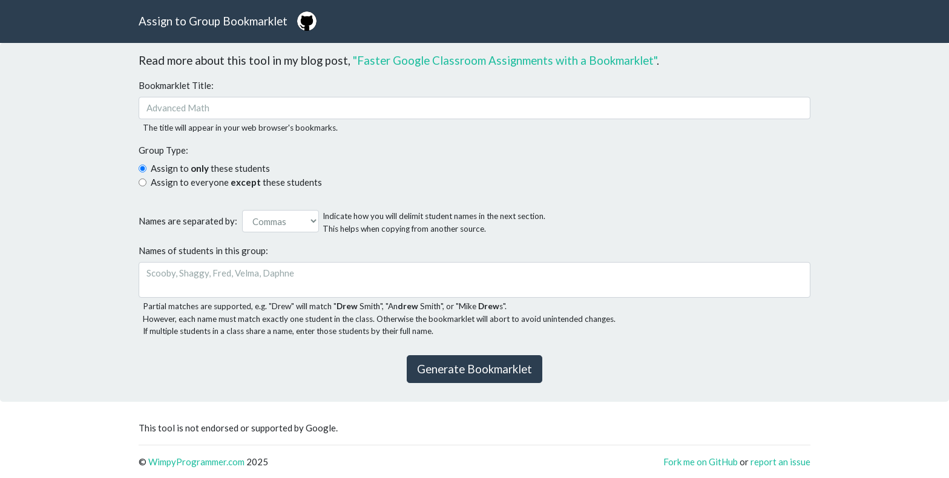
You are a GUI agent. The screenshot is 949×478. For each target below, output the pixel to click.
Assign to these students (210, 168)
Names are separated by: (188, 220)
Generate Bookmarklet (474, 369)
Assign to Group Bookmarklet (213, 21)
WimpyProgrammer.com (196, 461)
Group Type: (163, 150)
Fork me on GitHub (701, 461)
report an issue (780, 461)
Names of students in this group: (203, 250)
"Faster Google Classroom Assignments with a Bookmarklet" (505, 60)
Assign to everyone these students (236, 182)
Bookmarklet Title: (176, 85)
